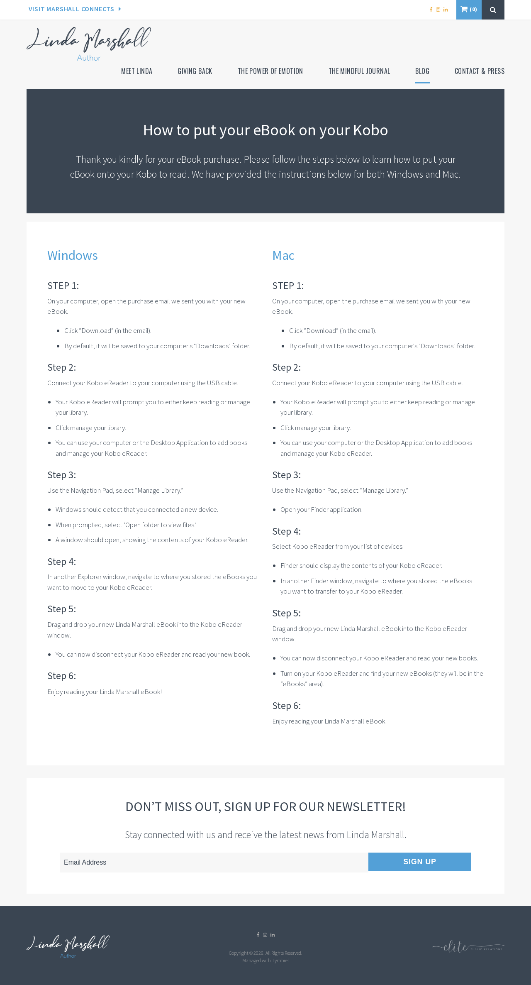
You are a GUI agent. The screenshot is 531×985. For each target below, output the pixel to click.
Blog (422, 71)
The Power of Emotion (270, 71)
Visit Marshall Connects (71, 9)
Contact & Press (479, 71)
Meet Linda (136, 71)
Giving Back (195, 71)
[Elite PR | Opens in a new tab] (468, 951)
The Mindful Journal (359, 71)
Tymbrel (280, 960)
